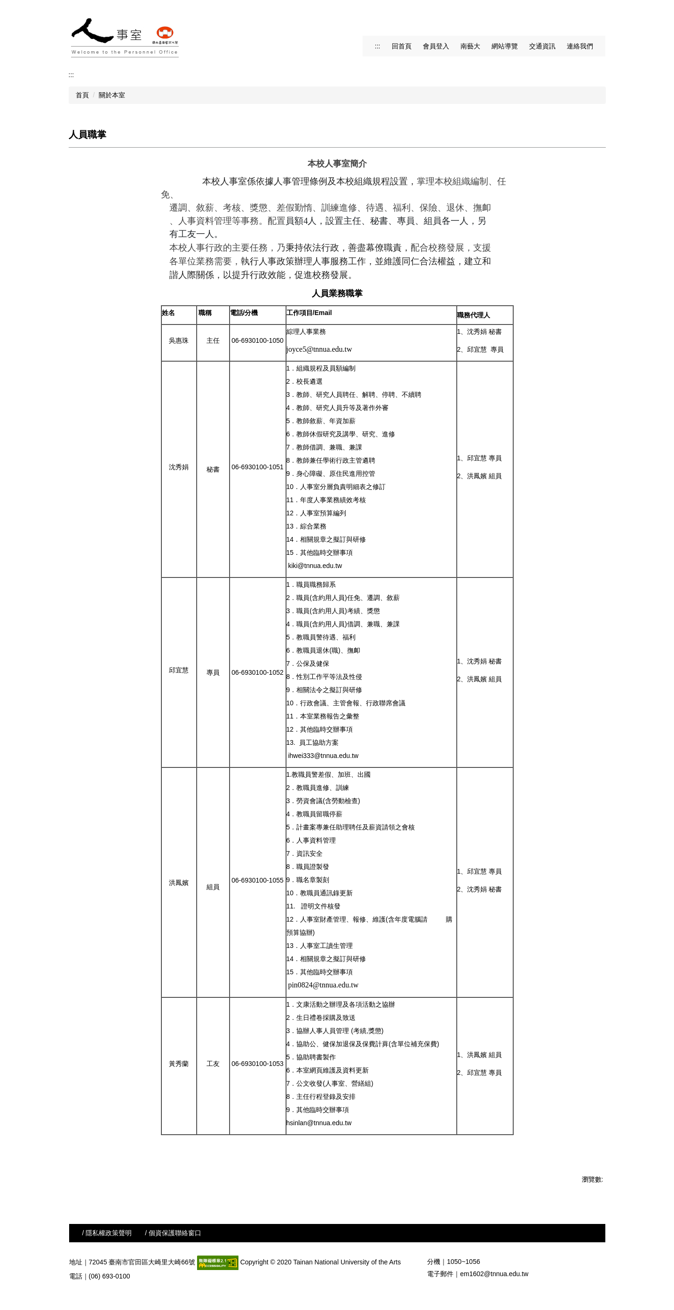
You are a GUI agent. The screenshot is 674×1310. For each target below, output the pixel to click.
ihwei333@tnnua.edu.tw (323, 755)
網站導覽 (505, 46)
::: (378, 46)
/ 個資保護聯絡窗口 (173, 1233)
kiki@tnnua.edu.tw (315, 565)
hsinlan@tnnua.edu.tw (319, 1123)
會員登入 (436, 46)
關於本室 (112, 95)
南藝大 (470, 46)
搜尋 (597, 19)
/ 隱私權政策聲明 (107, 1233)
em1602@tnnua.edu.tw (494, 1274)
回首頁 (402, 46)
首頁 (82, 95)
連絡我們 (580, 46)
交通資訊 (542, 46)
